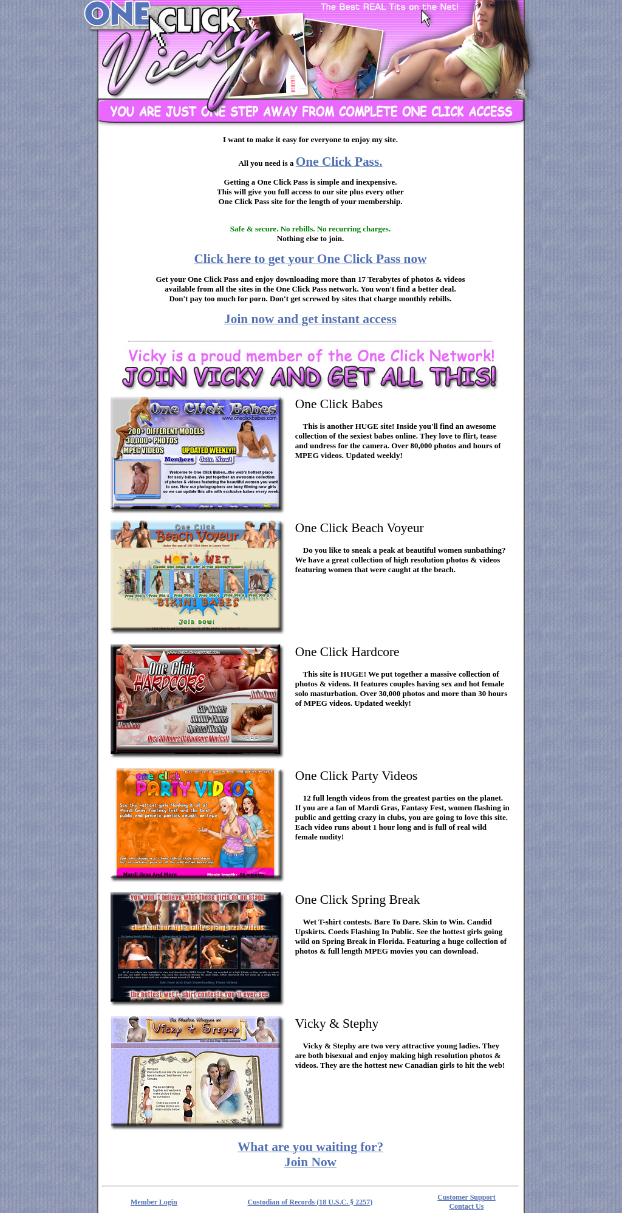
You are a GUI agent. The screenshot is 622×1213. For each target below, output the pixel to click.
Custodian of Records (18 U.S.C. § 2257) (310, 1202)
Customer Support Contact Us (466, 1202)
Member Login (154, 1202)
